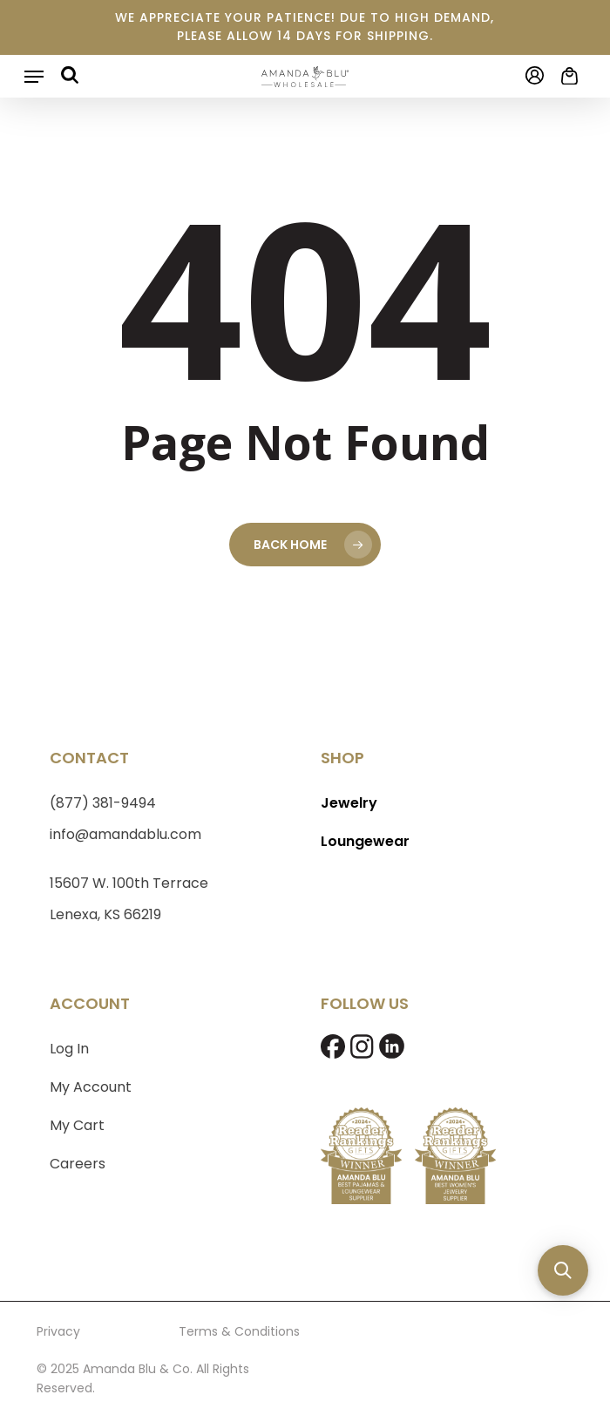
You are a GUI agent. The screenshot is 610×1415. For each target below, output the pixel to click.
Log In (69, 1049)
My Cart (77, 1125)
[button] (34, 76)
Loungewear (365, 841)
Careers (77, 1164)
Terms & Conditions (239, 1331)
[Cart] (565, 75)
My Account (91, 1087)
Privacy (58, 1331)
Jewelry (349, 803)
